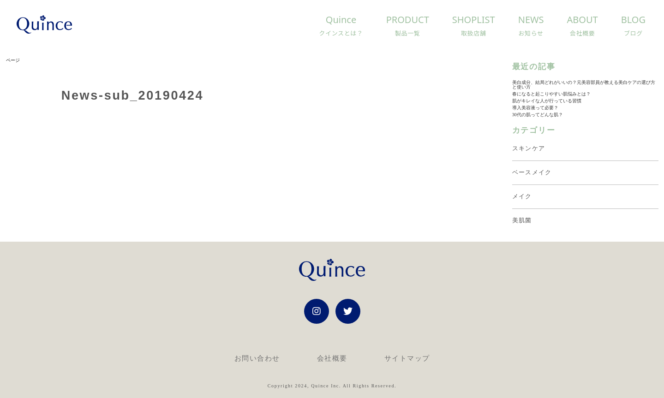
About (582, 22)
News (531, 22)
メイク (522, 196)
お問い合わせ (257, 358)
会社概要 (582, 33)
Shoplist (473, 22)
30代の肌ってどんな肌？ (537, 114)
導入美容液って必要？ (535, 107)
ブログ (633, 33)
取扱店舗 (473, 33)
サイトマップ (407, 358)
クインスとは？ (341, 33)
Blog (633, 22)
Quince (341, 22)
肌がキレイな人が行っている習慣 (546, 100)
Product (407, 22)
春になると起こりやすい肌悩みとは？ (551, 93)
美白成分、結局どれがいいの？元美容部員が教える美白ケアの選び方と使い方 (583, 84)
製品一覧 (407, 33)
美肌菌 (522, 220)
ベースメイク (532, 172)
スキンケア (528, 148)
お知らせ (530, 33)
